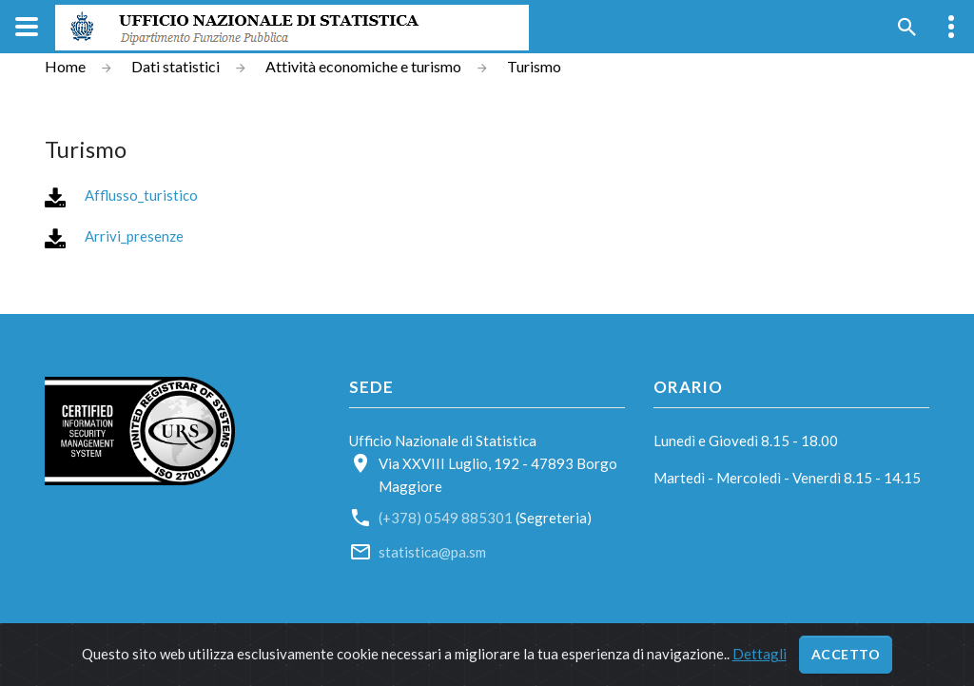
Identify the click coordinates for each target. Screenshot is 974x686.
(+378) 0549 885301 (446, 517)
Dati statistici (175, 66)
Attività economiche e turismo (363, 66)
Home (65, 66)
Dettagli (759, 653)
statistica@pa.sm (432, 551)
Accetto (846, 654)
